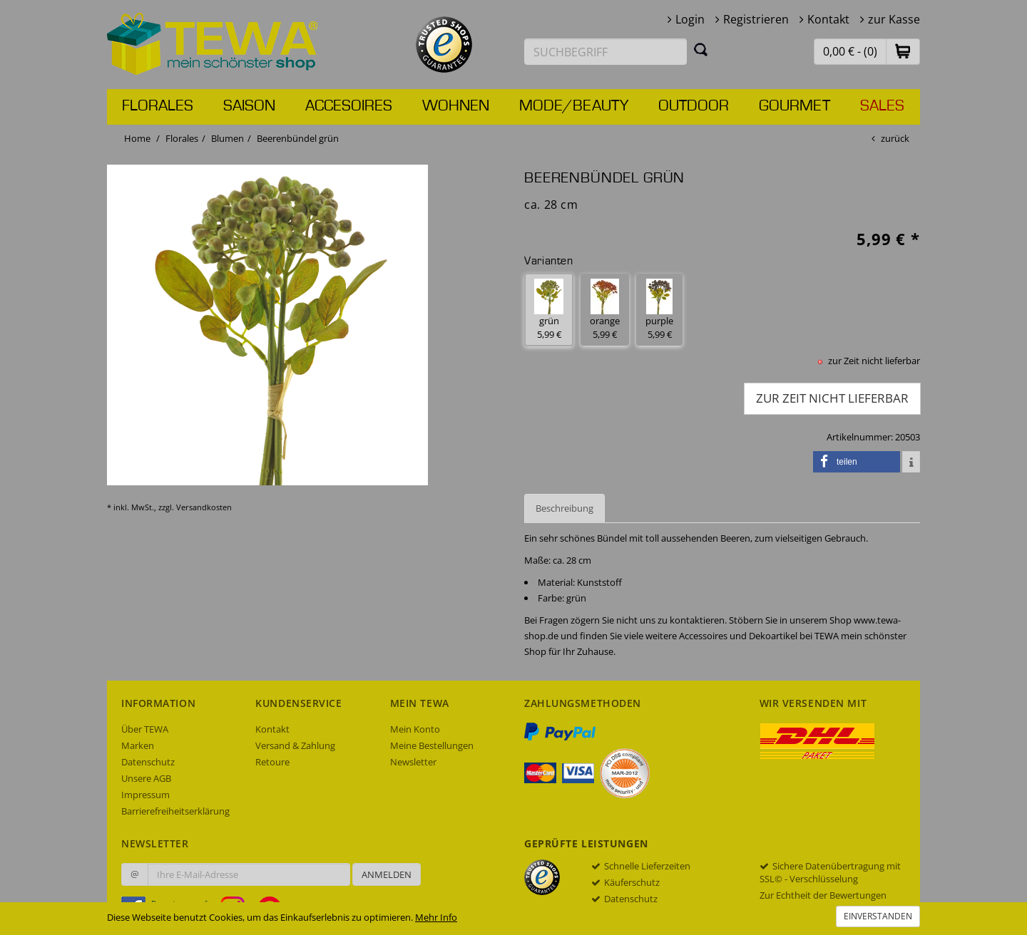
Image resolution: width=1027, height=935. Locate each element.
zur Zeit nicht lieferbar (832, 398)
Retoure (272, 761)
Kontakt (828, 19)
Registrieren (756, 19)
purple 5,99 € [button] (659, 310)
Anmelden (387, 874)
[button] (903, 50)
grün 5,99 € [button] (548, 310)
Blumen (227, 138)
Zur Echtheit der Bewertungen (823, 895)
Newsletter (413, 761)
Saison (249, 106)
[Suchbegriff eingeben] (605, 51)
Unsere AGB (146, 778)
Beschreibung (564, 508)
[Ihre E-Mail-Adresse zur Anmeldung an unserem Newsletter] (249, 874)
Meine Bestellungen (432, 745)
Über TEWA (144, 729)
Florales (157, 106)
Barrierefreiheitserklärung (175, 811)
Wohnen (455, 106)
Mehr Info (436, 917)
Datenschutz (148, 761)
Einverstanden (878, 916)
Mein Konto (415, 729)
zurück (895, 138)
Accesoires (348, 106)
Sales (882, 106)
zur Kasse (894, 19)
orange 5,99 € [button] (605, 310)
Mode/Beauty (573, 106)
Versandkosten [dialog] (204, 507)
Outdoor (693, 106)
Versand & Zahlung (295, 745)
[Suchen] (701, 49)
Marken (137, 745)
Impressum (145, 794)
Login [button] (690, 19)
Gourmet (794, 106)
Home (137, 138)
